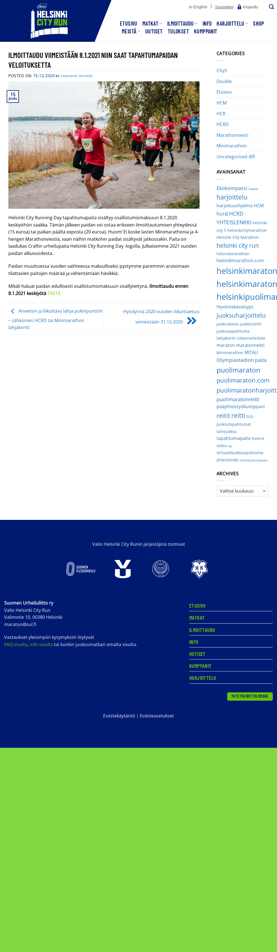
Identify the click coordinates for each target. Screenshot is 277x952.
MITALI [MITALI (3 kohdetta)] (251, 352)
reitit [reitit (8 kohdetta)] (223, 415)
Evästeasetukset (157, 716)
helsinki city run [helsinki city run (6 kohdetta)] (238, 245)
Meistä (131, 31)
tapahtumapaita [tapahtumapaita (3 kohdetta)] (234, 438)
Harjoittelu (232, 23)
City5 (222, 70)
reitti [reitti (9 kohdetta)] (238, 415)
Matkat (152, 23)
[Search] (271, 7)
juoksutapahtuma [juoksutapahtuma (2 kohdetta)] (233, 331)
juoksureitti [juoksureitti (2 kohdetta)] (250, 324)
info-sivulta (41, 644)
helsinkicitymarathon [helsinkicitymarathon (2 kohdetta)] (247, 230)
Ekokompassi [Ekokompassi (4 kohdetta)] (232, 188)
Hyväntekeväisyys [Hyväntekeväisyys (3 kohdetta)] (235, 307)
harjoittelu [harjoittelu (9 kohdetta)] (232, 197)
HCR (221, 114)
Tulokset (178, 31)
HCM (222, 103)
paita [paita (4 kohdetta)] (261, 360)
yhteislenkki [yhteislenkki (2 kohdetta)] (228, 459)
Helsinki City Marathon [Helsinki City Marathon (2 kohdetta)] (238, 237)
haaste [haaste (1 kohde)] (253, 189)
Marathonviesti (232, 135)
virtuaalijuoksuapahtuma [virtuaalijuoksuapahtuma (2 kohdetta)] (240, 452)
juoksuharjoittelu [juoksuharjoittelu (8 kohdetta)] (241, 315)
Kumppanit (205, 31)
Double (224, 81)
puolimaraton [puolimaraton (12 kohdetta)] (238, 369)
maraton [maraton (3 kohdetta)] (226, 345)
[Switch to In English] (198, 7)
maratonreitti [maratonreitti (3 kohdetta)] (250, 345)
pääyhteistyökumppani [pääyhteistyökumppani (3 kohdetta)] (241, 406)
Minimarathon (232, 146)
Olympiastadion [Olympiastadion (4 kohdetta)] (235, 360)
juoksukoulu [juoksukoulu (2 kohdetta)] (228, 324)
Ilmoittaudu (182, 23)
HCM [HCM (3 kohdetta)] (259, 206)
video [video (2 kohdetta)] (222, 445)
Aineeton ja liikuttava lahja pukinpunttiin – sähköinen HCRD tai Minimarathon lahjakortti (55, 319)
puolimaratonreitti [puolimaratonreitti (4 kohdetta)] (238, 399)
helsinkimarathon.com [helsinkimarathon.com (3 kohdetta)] (240, 260)
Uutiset (154, 31)
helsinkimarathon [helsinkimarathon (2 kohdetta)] (233, 253)
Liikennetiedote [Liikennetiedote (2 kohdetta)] (251, 338)
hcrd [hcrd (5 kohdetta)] (222, 213)
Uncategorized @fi (236, 157)
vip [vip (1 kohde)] (230, 446)
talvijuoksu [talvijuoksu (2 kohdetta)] (227, 431)
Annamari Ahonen (76, 76)
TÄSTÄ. (54, 293)
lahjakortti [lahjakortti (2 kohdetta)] (226, 338)
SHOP (258, 23)
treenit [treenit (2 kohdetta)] (258, 438)
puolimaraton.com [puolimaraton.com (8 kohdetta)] (243, 380)
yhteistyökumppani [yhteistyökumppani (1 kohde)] (254, 460)
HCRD (223, 124)
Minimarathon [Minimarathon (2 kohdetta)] (230, 352)
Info (207, 23)
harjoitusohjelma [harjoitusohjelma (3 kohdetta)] (234, 206)
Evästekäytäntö (119, 716)
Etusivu (128, 23)
